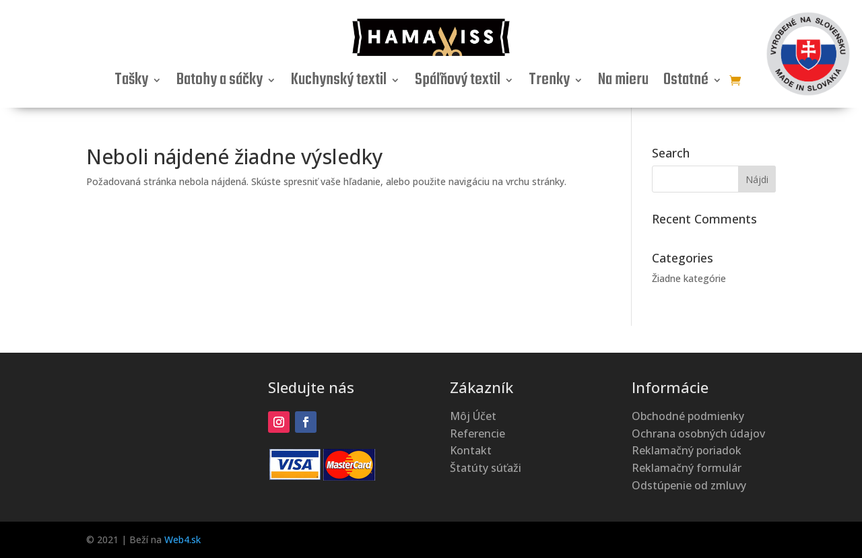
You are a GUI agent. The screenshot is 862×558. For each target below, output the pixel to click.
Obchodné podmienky (688, 416)
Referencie (477, 433)
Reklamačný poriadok (686, 450)
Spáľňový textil (457, 82)
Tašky (131, 82)
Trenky (549, 82)
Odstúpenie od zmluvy (689, 485)
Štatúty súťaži (485, 467)
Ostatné (685, 82)
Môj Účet (473, 416)
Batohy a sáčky (219, 82)
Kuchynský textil (339, 82)
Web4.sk (182, 539)
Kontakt (471, 450)
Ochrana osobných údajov (698, 433)
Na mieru (623, 82)
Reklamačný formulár (686, 467)
